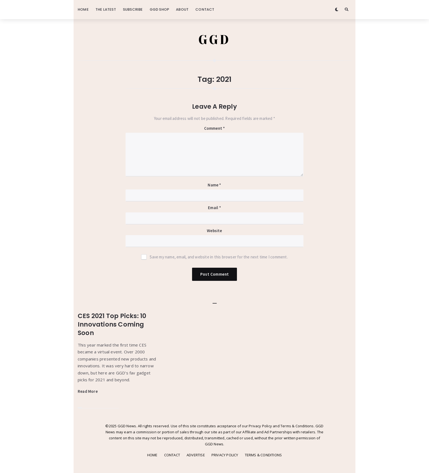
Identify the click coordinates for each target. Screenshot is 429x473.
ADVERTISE (196, 454)
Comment (214, 128)
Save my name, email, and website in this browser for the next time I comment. (219, 256)
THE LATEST (105, 9)
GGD (214, 39)
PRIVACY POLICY (224, 454)
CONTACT (204, 9)
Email (214, 207)
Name (214, 185)
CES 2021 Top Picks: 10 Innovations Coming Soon (112, 324)
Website (214, 230)
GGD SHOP (159, 9)
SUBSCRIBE (133, 9)
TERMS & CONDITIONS (263, 454)
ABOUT (182, 9)
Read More (88, 391)
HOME (83, 9)
